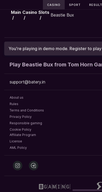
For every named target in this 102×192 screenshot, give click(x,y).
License (16, 141)
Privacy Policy (21, 117)
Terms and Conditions (27, 110)
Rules (14, 104)
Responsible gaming (26, 123)
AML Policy (18, 148)
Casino (53, 5)
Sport (75, 5)
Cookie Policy (20, 129)
